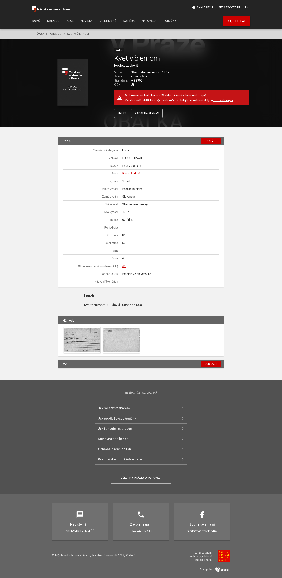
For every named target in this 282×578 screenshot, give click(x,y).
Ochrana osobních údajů (116, 449)
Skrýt (211, 141)
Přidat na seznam (147, 113)
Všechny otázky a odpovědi (141, 477)
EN (246, 7)
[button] (72, 82)
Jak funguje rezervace (115, 428)
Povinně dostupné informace (120, 459)
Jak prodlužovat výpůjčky (117, 418)
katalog (55, 34)
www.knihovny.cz (223, 100)
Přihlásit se (202, 7)
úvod (40, 34)
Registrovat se (229, 7)
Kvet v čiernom (78, 34)
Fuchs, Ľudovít (126, 65)
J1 (124, 266)
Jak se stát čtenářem (114, 408)
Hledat (237, 21)
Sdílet (122, 113)
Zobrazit (211, 363)
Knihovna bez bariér (113, 439)
